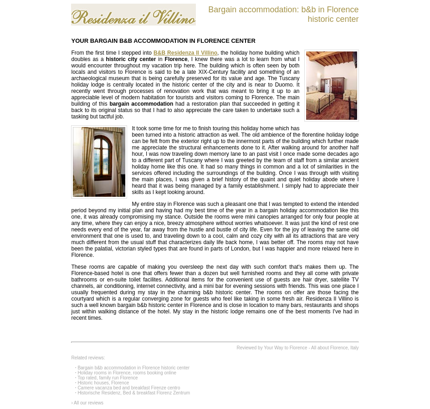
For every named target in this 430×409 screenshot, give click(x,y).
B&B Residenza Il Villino (185, 53)
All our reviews (88, 402)
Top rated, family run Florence (107, 377)
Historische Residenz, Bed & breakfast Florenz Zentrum (133, 392)
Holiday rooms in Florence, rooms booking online (126, 372)
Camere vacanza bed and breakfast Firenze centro (128, 387)
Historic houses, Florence (103, 382)
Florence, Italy (344, 347)
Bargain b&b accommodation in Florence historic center (133, 367)
